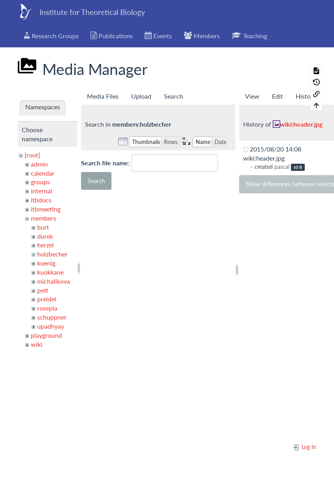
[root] (32, 155)
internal (41, 191)
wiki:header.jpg (301, 124)
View (252, 96)
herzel (45, 245)
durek (45, 236)
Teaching (249, 35)
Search (173, 96)
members (43, 218)
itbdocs (41, 200)
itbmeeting (45, 209)
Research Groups (51, 35)
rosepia (47, 308)
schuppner (51, 317)
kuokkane (50, 272)
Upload (141, 96)
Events (158, 35)
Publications (112, 35)
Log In (304, 446)
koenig (46, 263)
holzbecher (52, 254)
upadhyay (50, 326)
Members (202, 35)
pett (42, 290)
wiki (36, 344)
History (306, 96)
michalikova (53, 281)
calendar (43, 173)
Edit (277, 96)
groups (40, 181)
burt (43, 227)
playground (46, 335)
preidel (46, 299)
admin (39, 164)
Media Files (103, 96)
